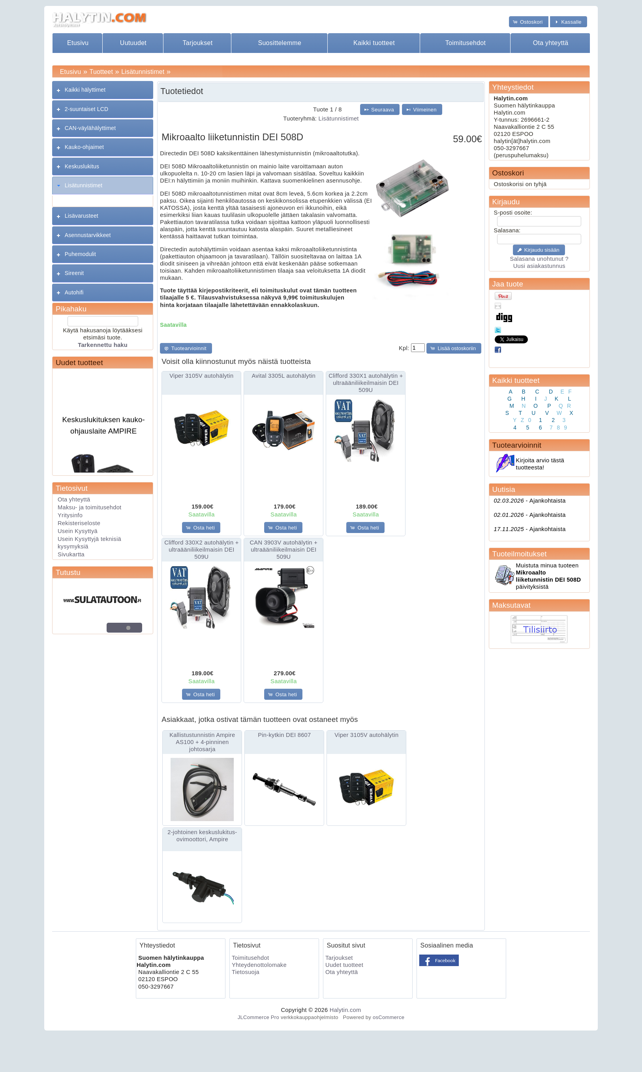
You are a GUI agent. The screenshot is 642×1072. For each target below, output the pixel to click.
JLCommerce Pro (258, 1017)
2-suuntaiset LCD (86, 109)
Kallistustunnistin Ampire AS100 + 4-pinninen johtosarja (202, 742)
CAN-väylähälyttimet (90, 128)
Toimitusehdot (465, 43)
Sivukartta (71, 554)
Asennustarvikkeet (88, 235)
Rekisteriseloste (79, 523)
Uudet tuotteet (79, 362)
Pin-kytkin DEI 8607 (284, 735)
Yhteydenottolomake (259, 965)
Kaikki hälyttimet (85, 90)
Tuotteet (101, 71)
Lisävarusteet (81, 216)
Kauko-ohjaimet (84, 147)
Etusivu (78, 43)
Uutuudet (133, 43)
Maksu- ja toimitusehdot (90, 507)
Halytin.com (345, 1010)
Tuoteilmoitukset (519, 554)
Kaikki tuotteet (374, 43)
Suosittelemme (279, 43)
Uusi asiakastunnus (539, 266)
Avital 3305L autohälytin (283, 376)
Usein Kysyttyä (78, 531)
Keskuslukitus (82, 166)
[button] (528, 21)
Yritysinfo (70, 515)
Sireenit (74, 273)
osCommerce (388, 1017)
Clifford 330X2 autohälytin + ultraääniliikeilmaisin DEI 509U (201, 549)
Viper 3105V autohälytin (201, 376)
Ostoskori (508, 173)
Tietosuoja (245, 972)
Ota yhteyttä (551, 43)
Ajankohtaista (530, 500)
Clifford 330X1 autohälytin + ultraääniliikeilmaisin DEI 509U (366, 383)
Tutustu (68, 572)
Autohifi (74, 292)
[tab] (102, 90)
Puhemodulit (80, 254)
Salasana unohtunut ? (539, 259)
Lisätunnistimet (142, 71)
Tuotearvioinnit (516, 445)
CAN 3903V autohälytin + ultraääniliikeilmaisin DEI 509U (283, 549)
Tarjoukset (198, 43)
